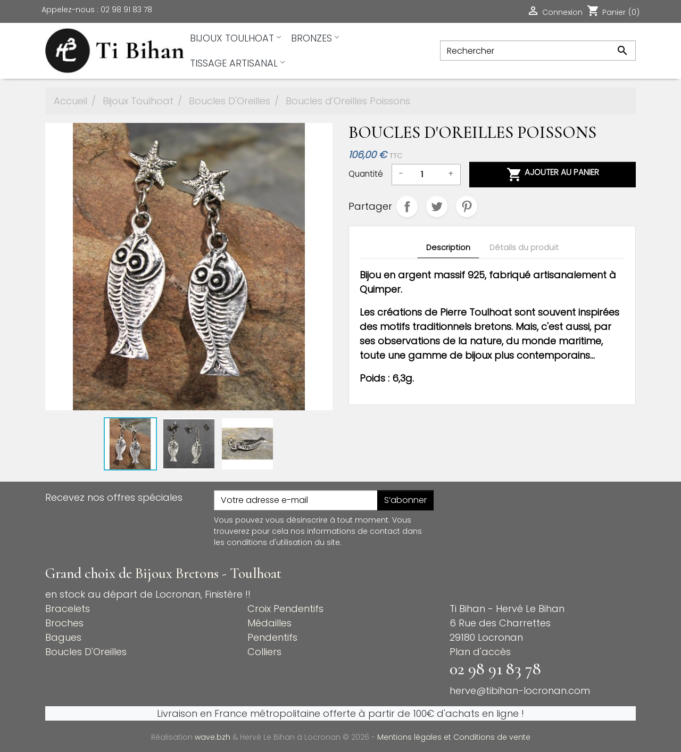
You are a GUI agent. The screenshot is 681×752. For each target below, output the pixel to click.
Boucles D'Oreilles (86, 651)
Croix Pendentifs (285, 608)
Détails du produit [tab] (524, 247)
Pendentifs (272, 637)
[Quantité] (426, 174)
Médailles (269, 623)
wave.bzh (213, 737)
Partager (407, 206)
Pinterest (466, 206)
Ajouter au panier (552, 175)
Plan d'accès (480, 651)
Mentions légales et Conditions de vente (453, 737)
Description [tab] (448, 247)
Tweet (436, 206)
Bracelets (67, 608)
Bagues (63, 637)
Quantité (365, 173)
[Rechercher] (538, 50)
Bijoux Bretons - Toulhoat (208, 573)
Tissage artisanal (237, 63)
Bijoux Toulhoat (235, 38)
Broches (64, 623)
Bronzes (314, 38)
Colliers (264, 651)
